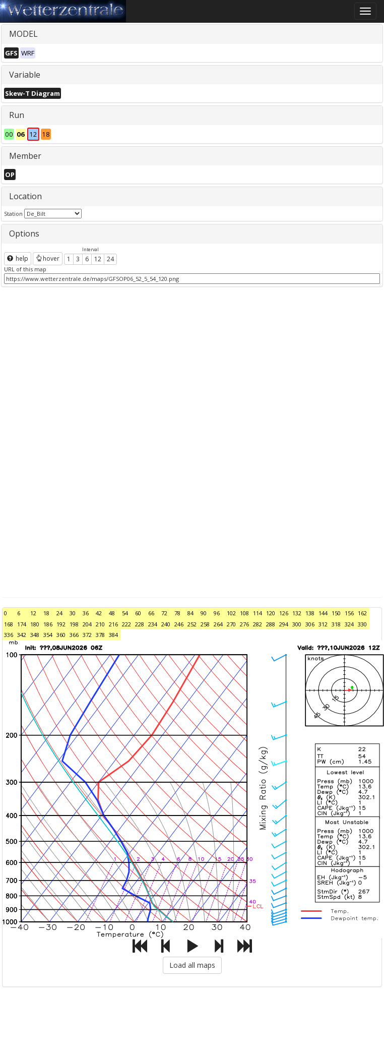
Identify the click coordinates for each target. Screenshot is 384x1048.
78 (177, 613)
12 (97, 259)
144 (323, 613)
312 (323, 624)
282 (257, 624)
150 (336, 613)
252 (192, 624)
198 (74, 624)
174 (21, 624)
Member (25, 155)
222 (126, 624)
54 (125, 613)
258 (205, 624)
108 (244, 613)
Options (24, 233)
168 (8, 624)
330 (362, 624)
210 (100, 624)
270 (231, 624)
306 (309, 624)
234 (152, 624)
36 (86, 613)
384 (113, 634)
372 (87, 634)
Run (16, 115)
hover (47, 258)
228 (139, 624)
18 (46, 613)
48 (112, 613)
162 (362, 613)
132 (296, 613)
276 (244, 624)
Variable (24, 74)
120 (270, 613)
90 (204, 613)
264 (218, 624)
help (17, 258)
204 (87, 624)
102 (231, 613)
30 (73, 613)
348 (34, 634)
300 (296, 624)
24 (110, 259)
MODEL (23, 33)
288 (270, 624)
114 (257, 613)
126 (283, 613)
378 (100, 634)
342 (21, 634)
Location (25, 196)
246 (178, 624)
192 (61, 624)
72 (164, 613)
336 (8, 634)
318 (336, 624)
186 (47, 624)
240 (165, 624)
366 (74, 634)
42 (99, 613)
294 (283, 624)
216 (113, 624)
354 (47, 634)
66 (151, 613)
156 (349, 613)
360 (61, 634)
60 (138, 613)
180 (34, 624)
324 (349, 624)
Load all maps (192, 965)
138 (309, 613)
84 (190, 613)
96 (217, 613)
